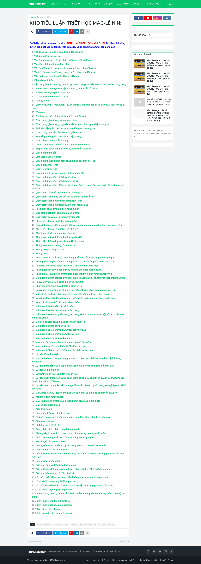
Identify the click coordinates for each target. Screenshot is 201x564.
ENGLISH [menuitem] (137, 4)
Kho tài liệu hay (167, 560)
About (96, 560)
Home (32, 17)
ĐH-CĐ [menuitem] (107, 4)
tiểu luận (74, 524)
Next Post (123, 541)
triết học (111, 524)
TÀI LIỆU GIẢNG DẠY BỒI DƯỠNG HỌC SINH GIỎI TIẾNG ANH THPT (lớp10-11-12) (158, 64)
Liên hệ (105, 560)
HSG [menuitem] (64, 4)
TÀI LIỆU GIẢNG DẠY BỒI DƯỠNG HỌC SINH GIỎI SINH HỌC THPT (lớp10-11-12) (158, 77)
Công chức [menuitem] (153, 4)
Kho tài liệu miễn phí (148, 560)
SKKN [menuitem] (53, 4)
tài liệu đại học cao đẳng (60, 524)
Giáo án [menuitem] (76, 4)
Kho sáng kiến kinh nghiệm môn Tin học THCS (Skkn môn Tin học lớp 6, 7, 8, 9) (159, 102)
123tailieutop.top (57, 560)
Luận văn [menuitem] (122, 4)
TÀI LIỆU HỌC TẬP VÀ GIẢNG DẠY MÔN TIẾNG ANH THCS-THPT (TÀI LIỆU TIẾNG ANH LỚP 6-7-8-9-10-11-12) (159, 115)
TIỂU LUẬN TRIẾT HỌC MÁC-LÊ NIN (92, 524)
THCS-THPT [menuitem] (92, 4)
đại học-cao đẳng (44, 17)
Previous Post (35, 541)
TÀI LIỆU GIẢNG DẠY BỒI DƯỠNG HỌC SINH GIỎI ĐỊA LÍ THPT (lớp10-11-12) (158, 90)
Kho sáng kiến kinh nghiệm (124, 560)
